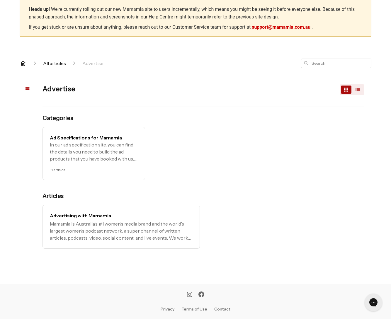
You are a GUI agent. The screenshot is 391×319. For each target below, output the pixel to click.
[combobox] (336, 63)
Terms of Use (194, 309)
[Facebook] (201, 295)
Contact (222, 309)
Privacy (167, 309)
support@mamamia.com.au (282, 27)
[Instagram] (189, 295)
